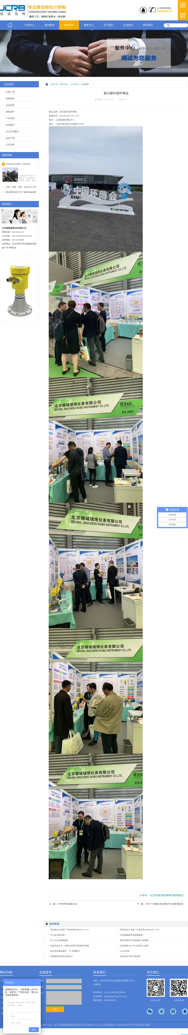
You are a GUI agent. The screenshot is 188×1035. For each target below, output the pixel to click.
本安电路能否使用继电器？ (132, 935)
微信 (180, 895)
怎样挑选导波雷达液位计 (61, 956)
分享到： (145, 895)
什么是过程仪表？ (58, 935)
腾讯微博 (173, 895)
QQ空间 (154, 895)
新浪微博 (163, 895)
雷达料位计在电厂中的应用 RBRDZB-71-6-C (70, 929)
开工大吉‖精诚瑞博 (59, 940)
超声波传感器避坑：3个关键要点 (65, 951)
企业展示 (74, 84)
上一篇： (63, 904)
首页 (10, 25)
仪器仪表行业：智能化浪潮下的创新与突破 (69, 945)
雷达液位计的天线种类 (130, 956)
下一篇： (160, 904)
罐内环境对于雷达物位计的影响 (134, 940)
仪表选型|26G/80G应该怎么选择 (134, 945)
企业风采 (85, 84)
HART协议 (125, 951)
